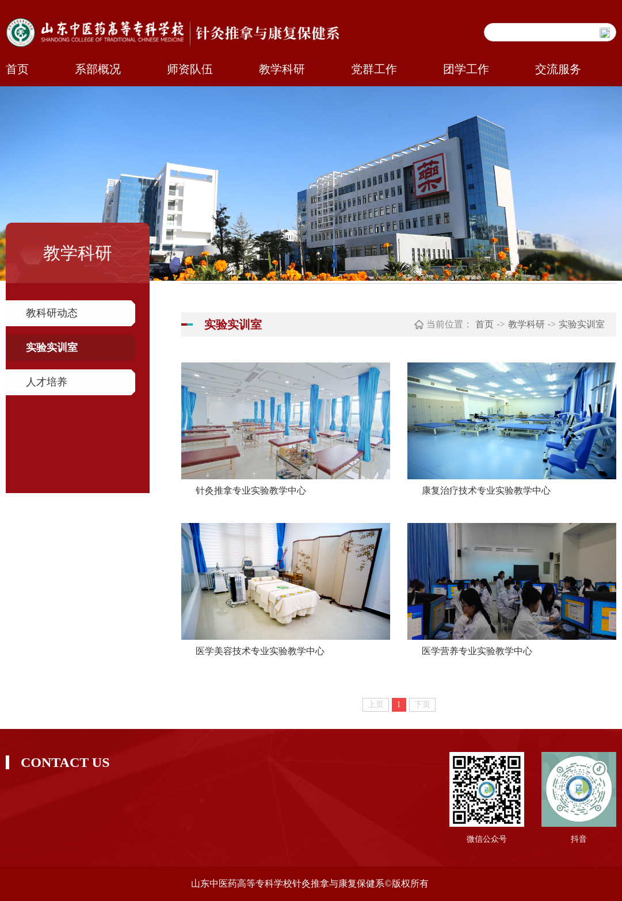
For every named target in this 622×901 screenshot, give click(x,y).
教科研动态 (52, 313)
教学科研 (282, 69)
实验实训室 (52, 347)
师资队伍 (190, 69)
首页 (17, 69)
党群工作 (374, 69)
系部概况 (98, 69)
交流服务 (558, 69)
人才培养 (46, 382)
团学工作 (466, 69)
